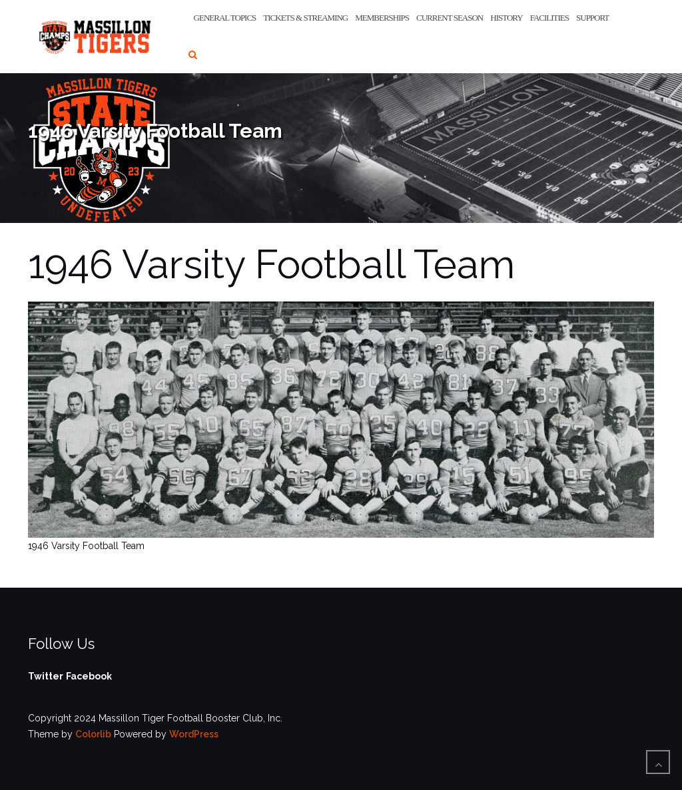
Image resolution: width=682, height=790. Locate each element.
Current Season (449, 18)
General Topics (225, 18)
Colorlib (93, 734)
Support (592, 18)
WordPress (193, 734)
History (506, 18)
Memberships (382, 18)
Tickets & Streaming (305, 18)
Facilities (549, 18)
